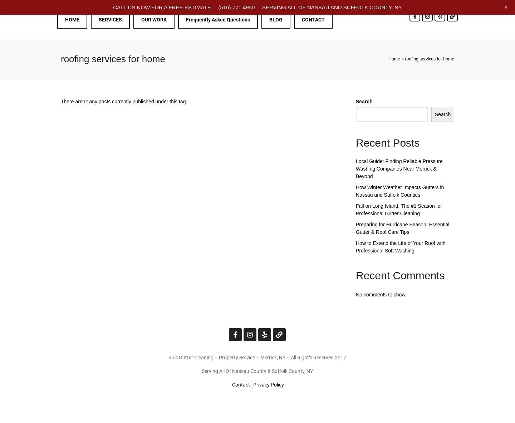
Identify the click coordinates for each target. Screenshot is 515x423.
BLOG (276, 20)
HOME (72, 20)
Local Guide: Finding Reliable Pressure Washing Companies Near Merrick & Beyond (399, 168)
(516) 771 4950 (236, 7)
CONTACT (313, 20)
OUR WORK (154, 20)
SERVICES (110, 20)
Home (394, 59)
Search (364, 101)
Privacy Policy (268, 385)
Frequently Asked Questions (218, 20)
